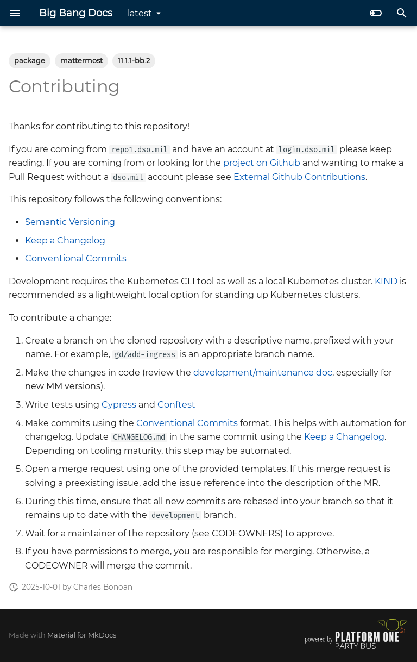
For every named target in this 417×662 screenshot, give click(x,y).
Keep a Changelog (65, 240)
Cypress (119, 404)
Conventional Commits (76, 258)
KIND (386, 281)
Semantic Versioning (70, 222)
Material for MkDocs (81, 635)
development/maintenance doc (262, 372)
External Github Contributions (299, 177)
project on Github (261, 163)
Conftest (176, 404)
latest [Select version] (140, 13)
